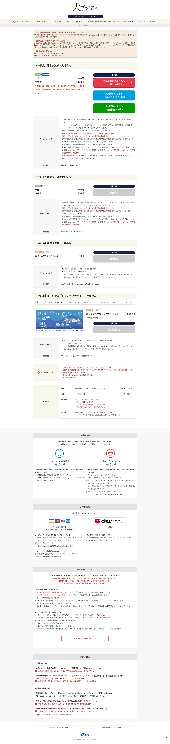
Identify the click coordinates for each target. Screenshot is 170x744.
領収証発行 (127, 22)
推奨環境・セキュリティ (57, 728)
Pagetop (167, 737)
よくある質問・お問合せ (146, 22)
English (88, 26)
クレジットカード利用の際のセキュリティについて (54, 546)
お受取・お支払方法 (43, 22)
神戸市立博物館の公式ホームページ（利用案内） (113, 147)
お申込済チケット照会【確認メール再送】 (101, 22)
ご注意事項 (78, 22)
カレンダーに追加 (128, 388)
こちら (99, 133)
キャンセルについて (62, 22)
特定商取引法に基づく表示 (111, 728)
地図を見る (129, 394)
